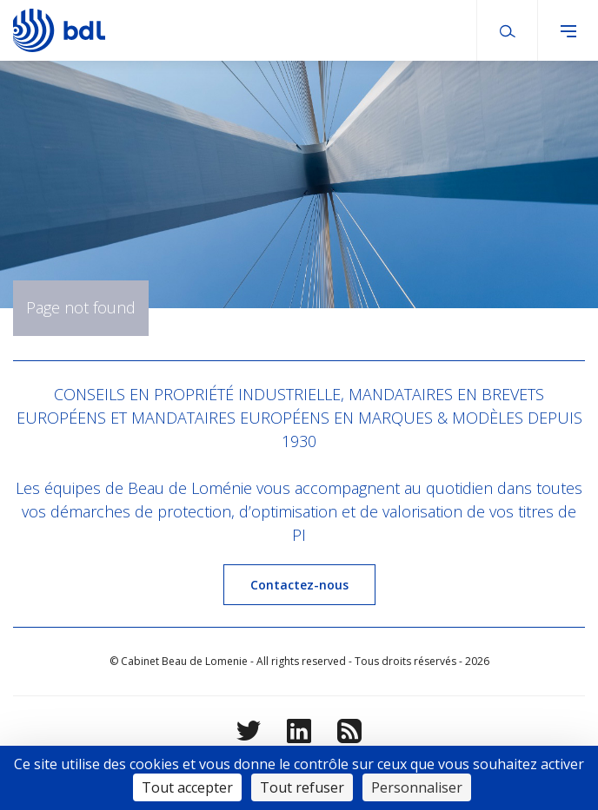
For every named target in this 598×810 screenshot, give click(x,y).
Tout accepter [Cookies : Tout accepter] (187, 787)
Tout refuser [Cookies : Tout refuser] (302, 787)
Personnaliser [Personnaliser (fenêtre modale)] (416, 787)
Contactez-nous (299, 584)
